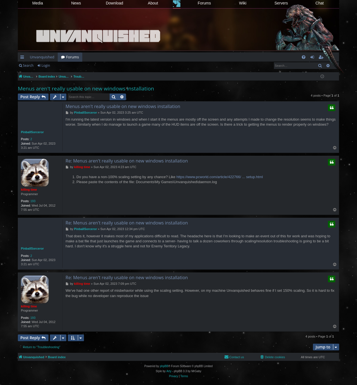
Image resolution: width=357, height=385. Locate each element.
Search (28, 65)
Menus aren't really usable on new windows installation (86, 88)
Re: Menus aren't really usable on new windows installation (127, 161)
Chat (319, 3)
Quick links (23, 58)
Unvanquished (42, 56)
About (153, 3)
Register (64, 65)
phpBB (164, 366)
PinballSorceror (32, 132)
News (76, 3)
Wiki (242, 3)
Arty (169, 371)
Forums (204, 3)
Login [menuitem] (313, 58)
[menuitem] (303, 57)
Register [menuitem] (322, 58)
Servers (281, 3)
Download (114, 3)
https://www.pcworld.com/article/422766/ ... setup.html (219, 177)
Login (46, 65)
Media (37, 3)
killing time (29, 189)
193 (32, 201)
